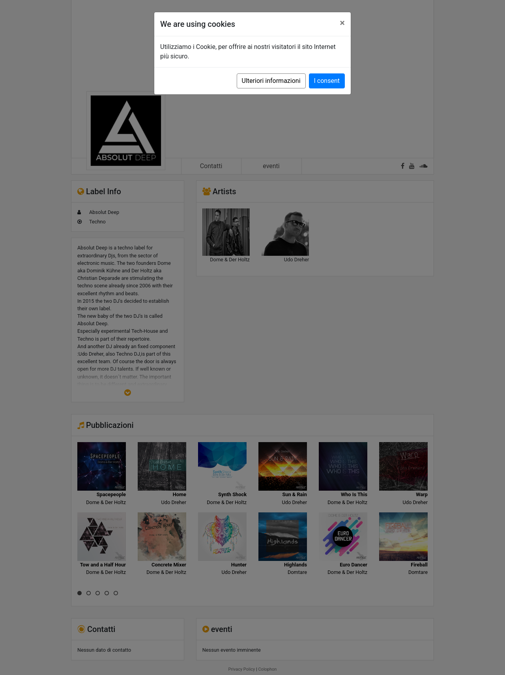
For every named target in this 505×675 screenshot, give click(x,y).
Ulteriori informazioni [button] (271, 80)
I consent (327, 80)
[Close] (342, 23)
